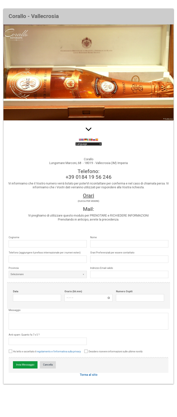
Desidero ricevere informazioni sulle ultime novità (113, 351)
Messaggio (15, 310)
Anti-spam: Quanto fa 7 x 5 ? (24, 334)
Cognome (14, 237)
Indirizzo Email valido (101, 268)
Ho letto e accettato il (45, 351)
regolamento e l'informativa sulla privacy (59, 351)
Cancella (48, 364)
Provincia (14, 268)
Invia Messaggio (25, 364)
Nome (93, 237)
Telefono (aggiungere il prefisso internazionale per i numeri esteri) (45, 252)
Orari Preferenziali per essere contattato (112, 252)
